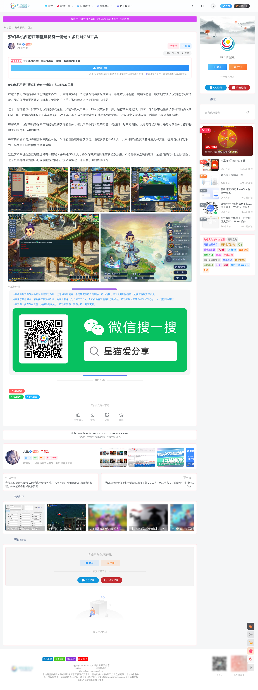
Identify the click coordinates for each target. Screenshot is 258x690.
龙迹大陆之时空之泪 (214, 239)
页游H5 (232, 249)
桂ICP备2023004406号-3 (71, 671)
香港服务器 (209, 249)
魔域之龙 (232, 239)
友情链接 (63, 659)
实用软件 (85, 6)
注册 (111, 563)
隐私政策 (28, 659)
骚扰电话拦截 (228, 244)
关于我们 (125, 6)
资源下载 (100, 67)
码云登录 (111, 580)
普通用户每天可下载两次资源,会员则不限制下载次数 (100, 18)
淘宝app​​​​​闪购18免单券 (233, 160)
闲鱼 (218, 265)
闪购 (226, 265)
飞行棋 (221, 249)
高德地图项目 (211, 244)
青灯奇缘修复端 (212, 260)
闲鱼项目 (208, 265)
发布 (226, 6)
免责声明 (40, 659)
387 (28, 457)
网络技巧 (105, 6)
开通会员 (242, 5)
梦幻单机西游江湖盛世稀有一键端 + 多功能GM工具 (53, 37)
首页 (49, 6)
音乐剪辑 (208, 254)
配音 (206, 270)
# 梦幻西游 (32, 396)
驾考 (240, 244)
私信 (186, 46)
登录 (89, 563)
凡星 (19, 44)
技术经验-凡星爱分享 (80, 665)
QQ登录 (88, 580)
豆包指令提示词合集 (232, 174)
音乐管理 (243, 249)
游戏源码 (20, 27)
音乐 (218, 254)
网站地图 (51, 659)
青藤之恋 (228, 254)
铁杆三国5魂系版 (240, 265)
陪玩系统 (240, 260)
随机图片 (227, 260)
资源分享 (65, 6)
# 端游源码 (16, 396)
